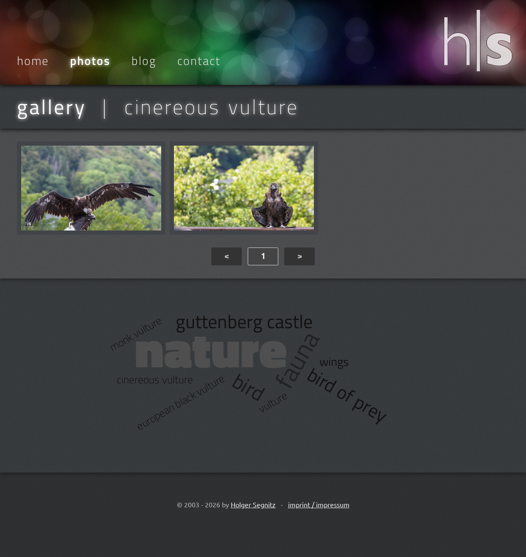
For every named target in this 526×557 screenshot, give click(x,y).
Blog (144, 60)
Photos (90, 60)
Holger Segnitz (253, 504)
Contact (199, 60)
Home (33, 60)
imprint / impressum (319, 504)
